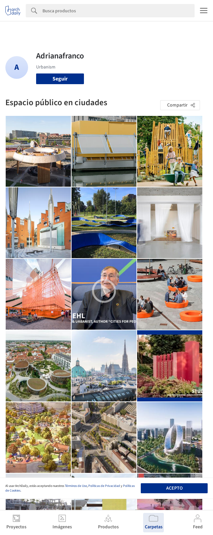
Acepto (174, 488)
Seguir (60, 78)
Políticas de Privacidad (104, 486)
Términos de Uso (76, 486)
